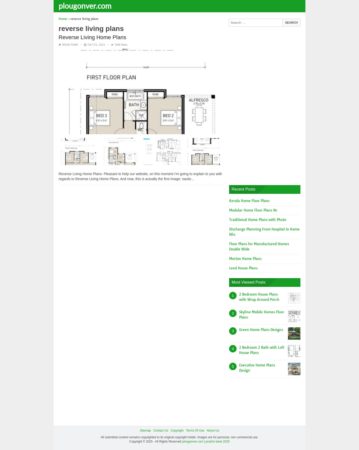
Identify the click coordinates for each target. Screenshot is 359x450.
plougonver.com (85, 5)
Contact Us (160, 430)
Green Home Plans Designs (261, 330)
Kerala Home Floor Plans (249, 201)
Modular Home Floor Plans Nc (253, 210)
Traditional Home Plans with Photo (257, 220)
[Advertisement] (266, 104)
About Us (213, 430)
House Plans (70, 44)
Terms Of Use (195, 430)
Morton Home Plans (245, 258)
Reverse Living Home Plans (92, 37)
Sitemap (145, 430)
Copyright (177, 430)
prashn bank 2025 (218, 441)
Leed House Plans (243, 268)
